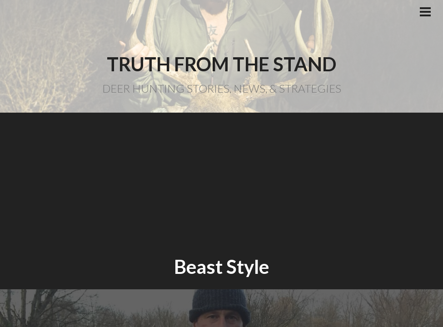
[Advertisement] (221, 184)
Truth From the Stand (221, 64)
